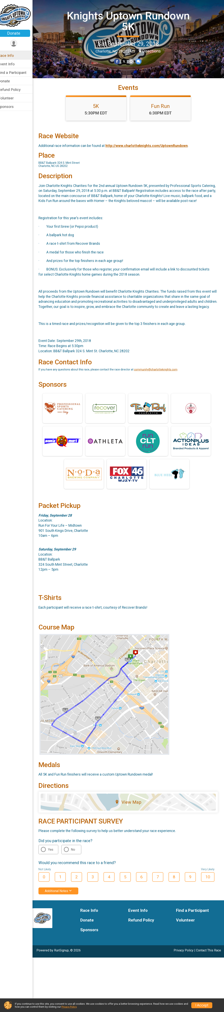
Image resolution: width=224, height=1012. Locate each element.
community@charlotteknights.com (161, 386)
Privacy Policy (183, 967)
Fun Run (163, 113)
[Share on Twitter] (126, 61)
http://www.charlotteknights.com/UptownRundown (152, 153)
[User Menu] (19, 43)
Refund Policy (14, 90)
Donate (18, 33)
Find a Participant (17, 72)
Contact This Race (208, 967)
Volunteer (11, 98)
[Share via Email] (133, 61)
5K (99, 113)
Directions (154, 50)
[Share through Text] (141, 61)
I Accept (201, 1005)
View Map (131, 819)
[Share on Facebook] (120, 61)
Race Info (11, 55)
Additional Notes (63, 908)
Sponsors (11, 107)
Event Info (11, 64)
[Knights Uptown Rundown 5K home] (19, 15)
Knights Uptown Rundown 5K (130, 20)
